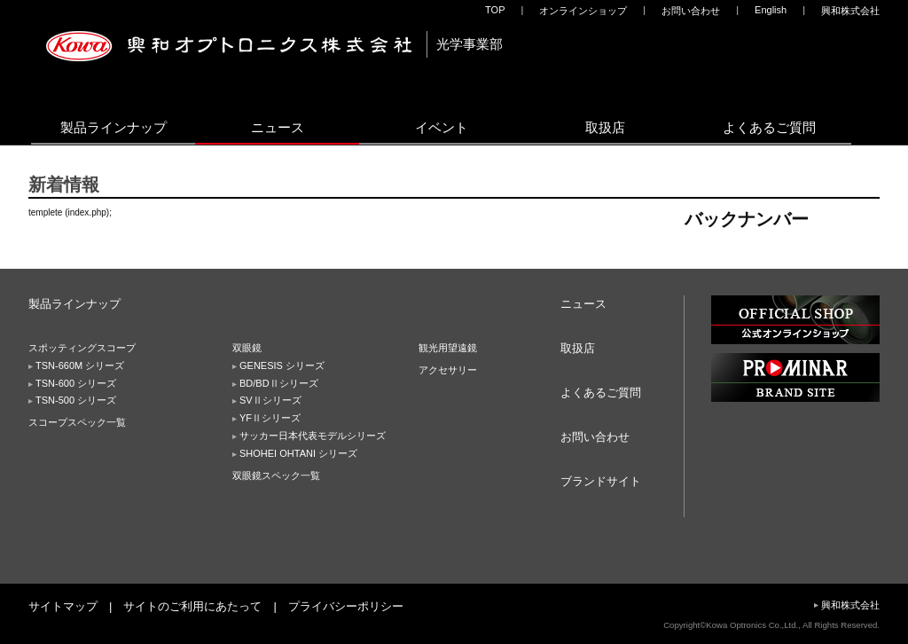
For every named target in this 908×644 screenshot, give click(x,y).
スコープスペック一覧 (77, 422)
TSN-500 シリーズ (75, 400)
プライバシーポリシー (345, 606)
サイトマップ (63, 606)
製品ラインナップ (113, 127)
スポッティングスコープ (82, 347)
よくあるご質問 (769, 127)
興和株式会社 (850, 10)
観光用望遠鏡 (448, 347)
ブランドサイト (600, 481)
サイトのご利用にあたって (192, 606)
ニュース (277, 127)
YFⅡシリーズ (270, 417)
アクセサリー (448, 370)
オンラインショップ (583, 10)
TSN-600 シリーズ (75, 383)
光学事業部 (469, 43)
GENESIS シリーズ (282, 365)
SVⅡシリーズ (270, 400)
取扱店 (605, 127)
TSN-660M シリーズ (79, 365)
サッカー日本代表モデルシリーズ (312, 435)
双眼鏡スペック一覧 (276, 475)
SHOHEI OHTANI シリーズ (298, 453)
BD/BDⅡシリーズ (278, 383)
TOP (495, 9)
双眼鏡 (247, 347)
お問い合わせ (690, 10)
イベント (441, 127)
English (771, 9)
